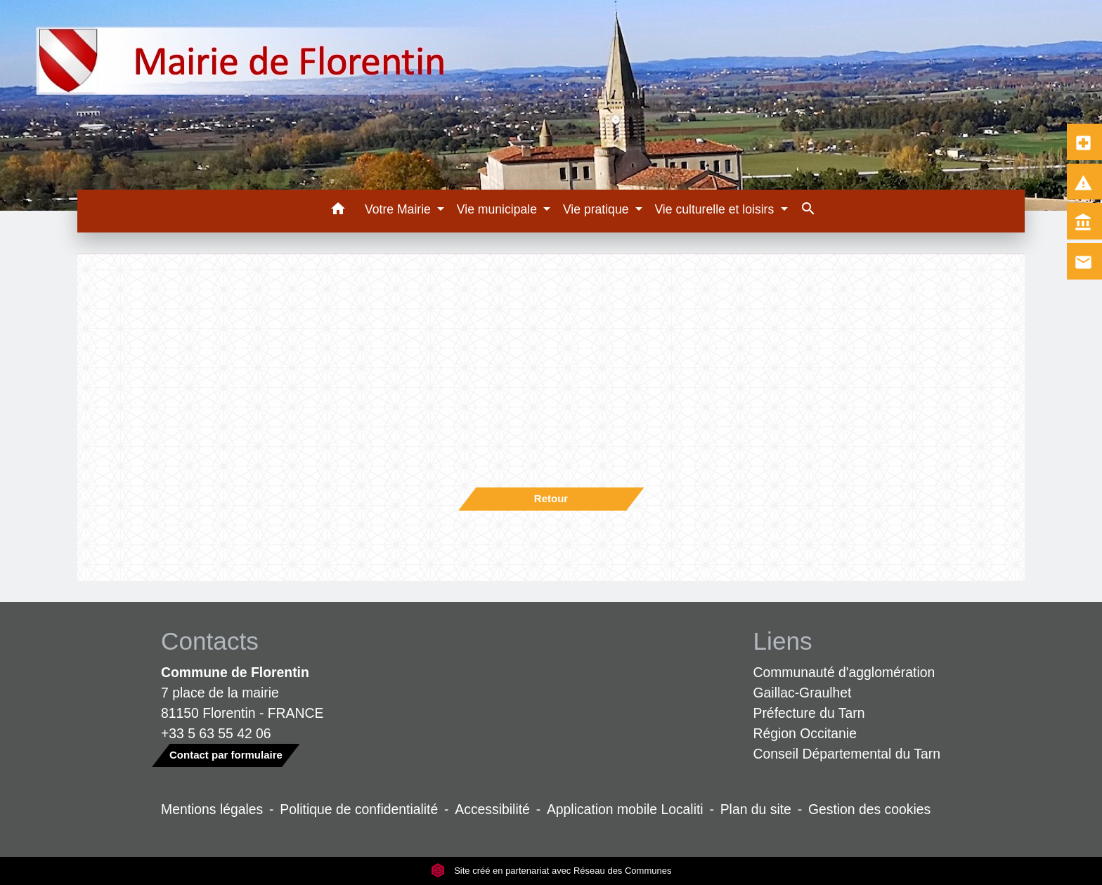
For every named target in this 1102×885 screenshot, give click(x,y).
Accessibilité (492, 809)
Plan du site (755, 809)
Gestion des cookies (869, 809)
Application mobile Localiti (625, 809)
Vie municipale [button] (498, 209)
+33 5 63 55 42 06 (216, 733)
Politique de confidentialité (359, 809)
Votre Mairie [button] (399, 209)
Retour (551, 498)
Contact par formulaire (226, 755)
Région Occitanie (805, 733)
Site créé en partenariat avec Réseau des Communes (551, 870)
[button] (337, 211)
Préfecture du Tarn (809, 713)
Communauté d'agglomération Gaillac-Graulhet (844, 682)
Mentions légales (212, 809)
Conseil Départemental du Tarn (847, 753)
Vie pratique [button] (597, 209)
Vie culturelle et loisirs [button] (715, 209)
